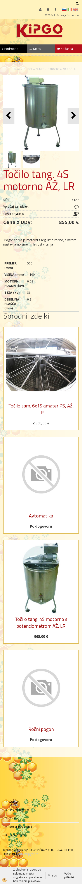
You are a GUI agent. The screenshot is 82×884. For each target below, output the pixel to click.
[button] (73, 115)
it (69, 9)
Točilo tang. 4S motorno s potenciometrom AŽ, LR (41, 622)
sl (64, 9)
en (75, 9)
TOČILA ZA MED (35, 69)
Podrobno (10, 49)
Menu (35, 49)
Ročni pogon (41, 729)
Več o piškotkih (69, 875)
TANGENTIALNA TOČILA (61, 69)
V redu (52, 875)
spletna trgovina (19, 810)
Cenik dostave (18, 835)
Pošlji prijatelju (13, 214)
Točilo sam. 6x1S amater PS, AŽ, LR (41, 409)
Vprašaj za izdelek (15, 206)
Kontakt (14, 818)
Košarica (65, 49)
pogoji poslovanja (20, 827)
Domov (18, 69)
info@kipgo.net (28, 854)
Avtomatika (41, 515)
